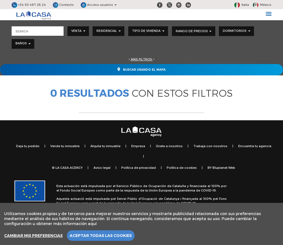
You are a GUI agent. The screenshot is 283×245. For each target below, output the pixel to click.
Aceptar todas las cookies (101, 235)
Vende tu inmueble (65, 146)
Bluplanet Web (224, 167)
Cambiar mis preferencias (33, 235)
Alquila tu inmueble (105, 146)
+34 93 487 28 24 (29, 4)
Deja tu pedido (28, 146)
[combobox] (78, 31)
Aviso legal (102, 167)
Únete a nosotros (169, 146)
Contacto (63, 4)
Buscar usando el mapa (141, 69)
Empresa (138, 146)
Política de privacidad (138, 167)
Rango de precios (193, 31)
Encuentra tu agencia (254, 146)
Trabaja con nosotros (210, 146)
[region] (141, 224)
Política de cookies (182, 167)
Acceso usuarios (99, 4)
